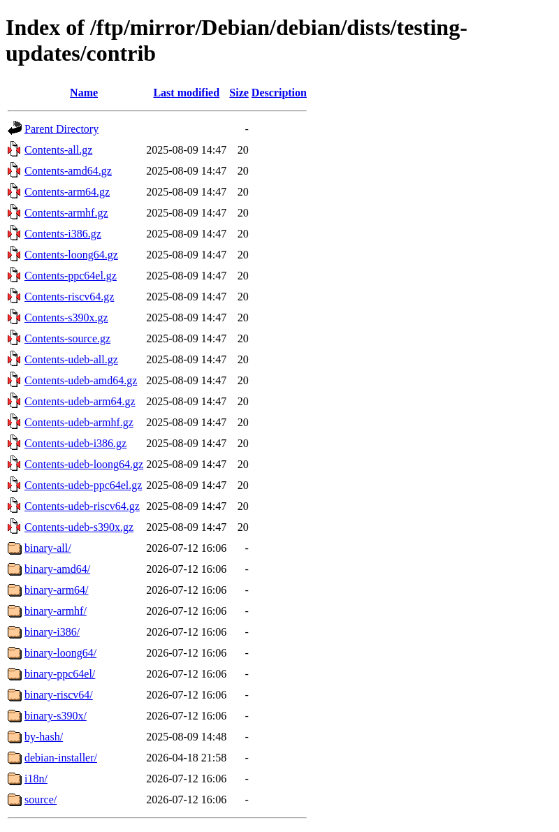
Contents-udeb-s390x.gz (78, 527)
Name (84, 92)
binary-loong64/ (60, 653)
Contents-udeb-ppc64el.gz (83, 485)
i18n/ (36, 778)
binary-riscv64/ (58, 695)
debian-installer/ (60, 758)
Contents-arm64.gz (67, 192)
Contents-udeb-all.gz (71, 359)
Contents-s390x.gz (66, 317)
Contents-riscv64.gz (69, 296)
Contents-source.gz (67, 338)
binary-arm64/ (56, 590)
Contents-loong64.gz (71, 255)
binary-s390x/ (55, 716)
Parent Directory (61, 129)
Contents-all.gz (58, 150)
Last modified (186, 92)
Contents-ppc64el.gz (70, 276)
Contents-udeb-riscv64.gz (82, 506)
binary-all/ (47, 548)
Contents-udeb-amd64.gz (80, 380)
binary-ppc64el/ (59, 674)
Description (279, 92)
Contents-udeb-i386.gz (75, 443)
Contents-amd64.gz (68, 171)
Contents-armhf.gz (66, 213)
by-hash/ (43, 737)
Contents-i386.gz (62, 234)
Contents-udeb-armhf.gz (78, 422)
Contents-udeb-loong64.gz (83, 464)
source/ (40, 799)
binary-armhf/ (55, 611)
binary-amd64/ (57, 569)
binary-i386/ (52, 632)
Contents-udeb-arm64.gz (80, 401)
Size (239, 92)
